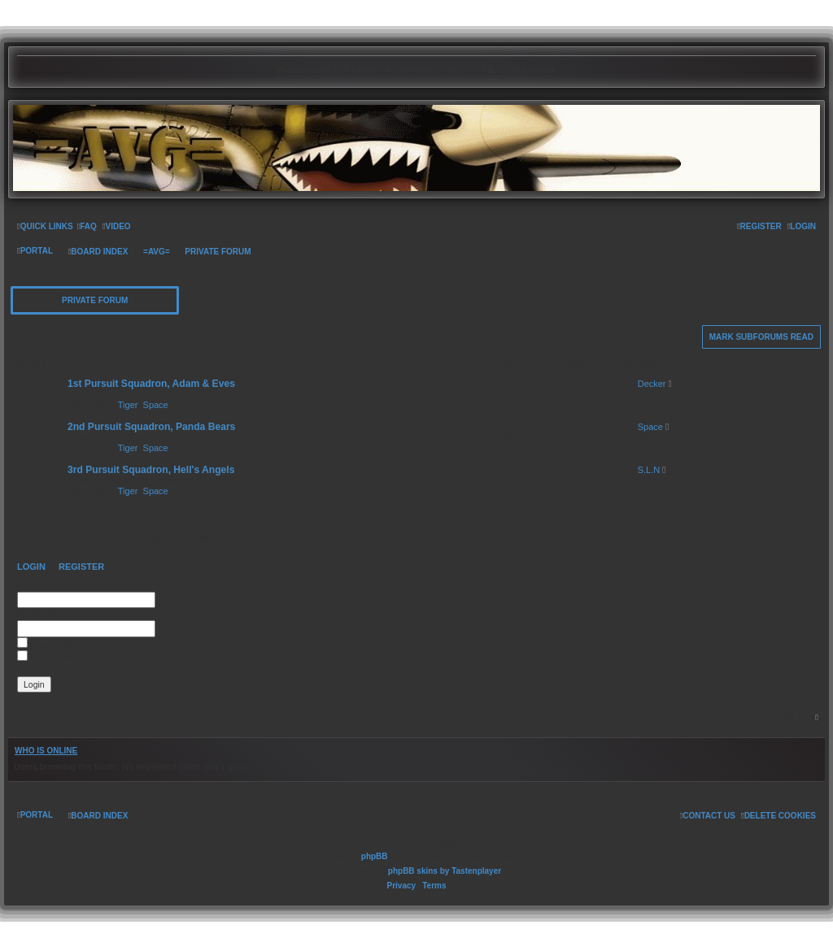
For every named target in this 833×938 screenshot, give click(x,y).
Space (155, 405)
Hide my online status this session (88, 657)
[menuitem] (87, 227)
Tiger (128, 405)
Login (31, 566)
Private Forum (95, 300)
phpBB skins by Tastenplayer (444, 870)
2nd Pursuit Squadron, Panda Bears (151, 426)
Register (81, 566)
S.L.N (649, 470)
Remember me (51, 644)
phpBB (374, 856)
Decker (652, 384)
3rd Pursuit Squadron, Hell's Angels (151, 470)
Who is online (46, 750)
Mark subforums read (761, 336)
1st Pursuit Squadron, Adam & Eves (151, 383)
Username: (38, 585)
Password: (37, 614)
